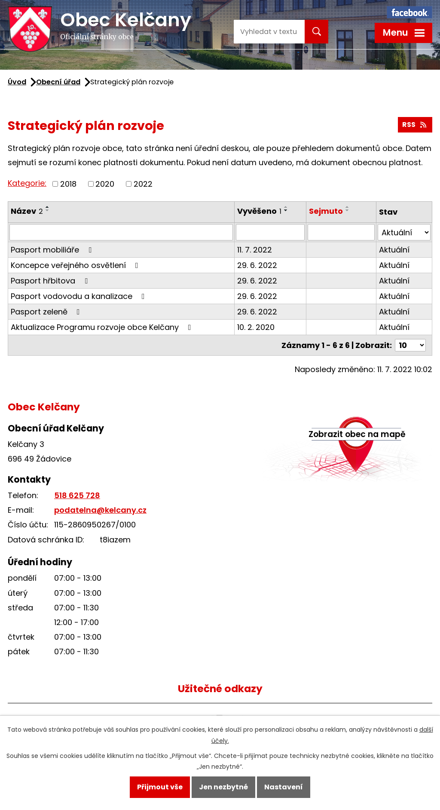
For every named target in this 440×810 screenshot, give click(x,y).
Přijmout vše (160, 787)
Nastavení (283, 787)
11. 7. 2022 (254, 249)
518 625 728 (77, 495)
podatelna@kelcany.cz (100, 510)
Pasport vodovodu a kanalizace (79, 296)
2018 (68, 184)
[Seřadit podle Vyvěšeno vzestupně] (286, 207)
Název (27, 211)
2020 (104, 184)
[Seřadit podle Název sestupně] (47, 210)
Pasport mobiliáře (53, 249)
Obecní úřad (58, 82)
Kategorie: (27, 183)
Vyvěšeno (259, 211)
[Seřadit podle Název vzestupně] (47, 207)
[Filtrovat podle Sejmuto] (341, 232)
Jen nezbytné (223, 787)
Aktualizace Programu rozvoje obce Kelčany (103, 327)
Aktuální (394, 249)
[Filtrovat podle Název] (121, 232)
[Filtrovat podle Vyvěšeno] (270, 232)
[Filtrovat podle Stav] (404, 232)
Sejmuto (326, 211)
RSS (415, 124)
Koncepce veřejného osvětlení (76, 265)
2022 (143, 184)
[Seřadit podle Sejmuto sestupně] (347, 210)
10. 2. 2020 (256, 327)
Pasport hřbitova (51, 280)
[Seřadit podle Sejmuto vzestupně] (347, 207)
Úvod (17, 82)
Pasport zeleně (47, 311)
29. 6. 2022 (257, 265)
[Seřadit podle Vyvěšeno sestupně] (286, 210)
